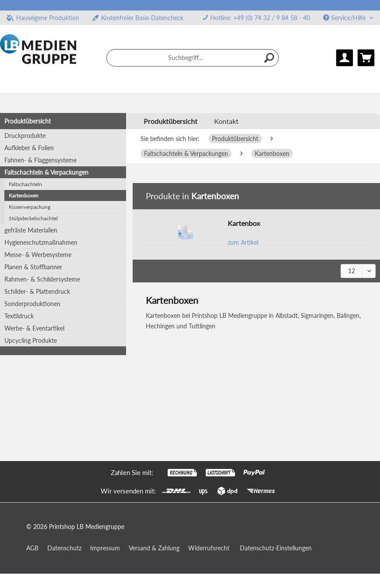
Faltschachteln (25, 184)
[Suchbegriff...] (192, 58)
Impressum (105, 548)
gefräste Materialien (30, 230)
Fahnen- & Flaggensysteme (40, 160)
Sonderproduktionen (32, 303)
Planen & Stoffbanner (33, 267)
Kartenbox (244, 223)
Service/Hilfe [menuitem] (345, 17)
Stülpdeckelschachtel (33, 218)
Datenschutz (64, 548)
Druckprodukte (25, 135)
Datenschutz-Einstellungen (276, 548)
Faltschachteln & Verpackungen (46, 172)
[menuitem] (256, 17)
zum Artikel (243, 242)
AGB (32, 548)
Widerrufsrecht (208, 548)
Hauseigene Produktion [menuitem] (43, 17)
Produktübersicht (27, 121)
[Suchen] (269, 58)
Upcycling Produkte (30, 340)
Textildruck (19, 316)
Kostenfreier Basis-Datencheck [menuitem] (137, 17)
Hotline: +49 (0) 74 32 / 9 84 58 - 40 (260, 17)
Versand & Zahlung (154, 548)
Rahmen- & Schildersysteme (42, 279)
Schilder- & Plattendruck (37, 291)
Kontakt (226, 121)
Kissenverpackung (29, 207)
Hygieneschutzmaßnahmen (40, 242)
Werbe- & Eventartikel (34, 328)
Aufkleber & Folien (29, 147)
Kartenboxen (24, 195)
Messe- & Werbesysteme (37, 254)
